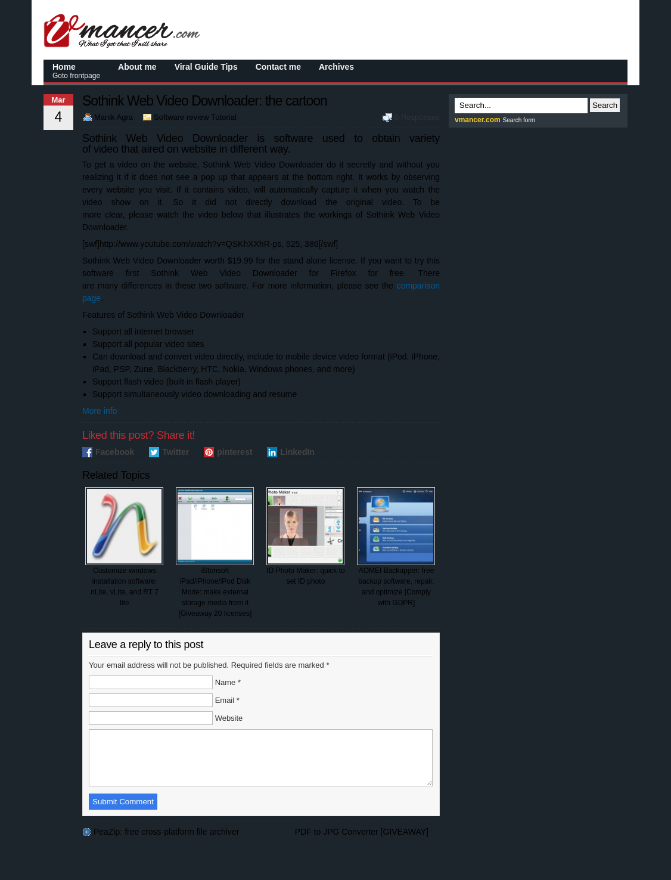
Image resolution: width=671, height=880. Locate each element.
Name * (228, 682)
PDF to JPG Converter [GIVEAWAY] (361, 842)
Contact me (278, 67)
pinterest (234, 452)
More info (99, 411)
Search (604, 105)
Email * (227, 700)
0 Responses (417, 117)
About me (137, 67)
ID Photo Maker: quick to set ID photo (305, 536)
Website (229, 718)
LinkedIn (297, 452)
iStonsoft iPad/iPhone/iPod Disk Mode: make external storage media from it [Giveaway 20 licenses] (215, 552)
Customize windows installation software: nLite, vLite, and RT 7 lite (124, 547)
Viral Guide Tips (206, 67)
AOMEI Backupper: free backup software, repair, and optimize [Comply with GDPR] (396, 547)
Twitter (175, 452)
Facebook (114, 452)
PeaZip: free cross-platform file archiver (166, 842)
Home (76, 71)
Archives (336, 67)
